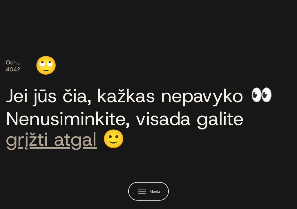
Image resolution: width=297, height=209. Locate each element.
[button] (148, 191)
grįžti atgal (51, 139)
